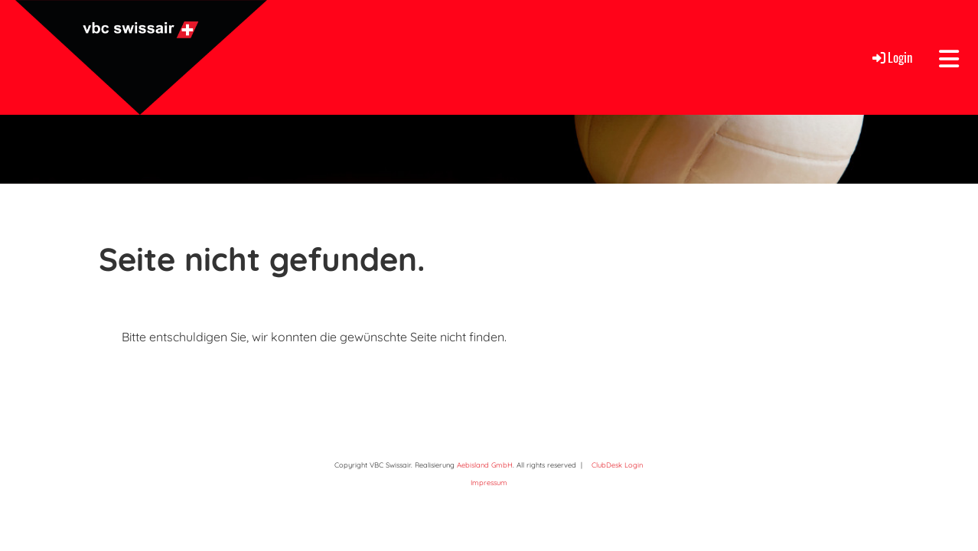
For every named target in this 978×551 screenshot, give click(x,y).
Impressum (489, 482)
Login (891, 57)
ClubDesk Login (617, 465)
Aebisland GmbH (485, 465)
